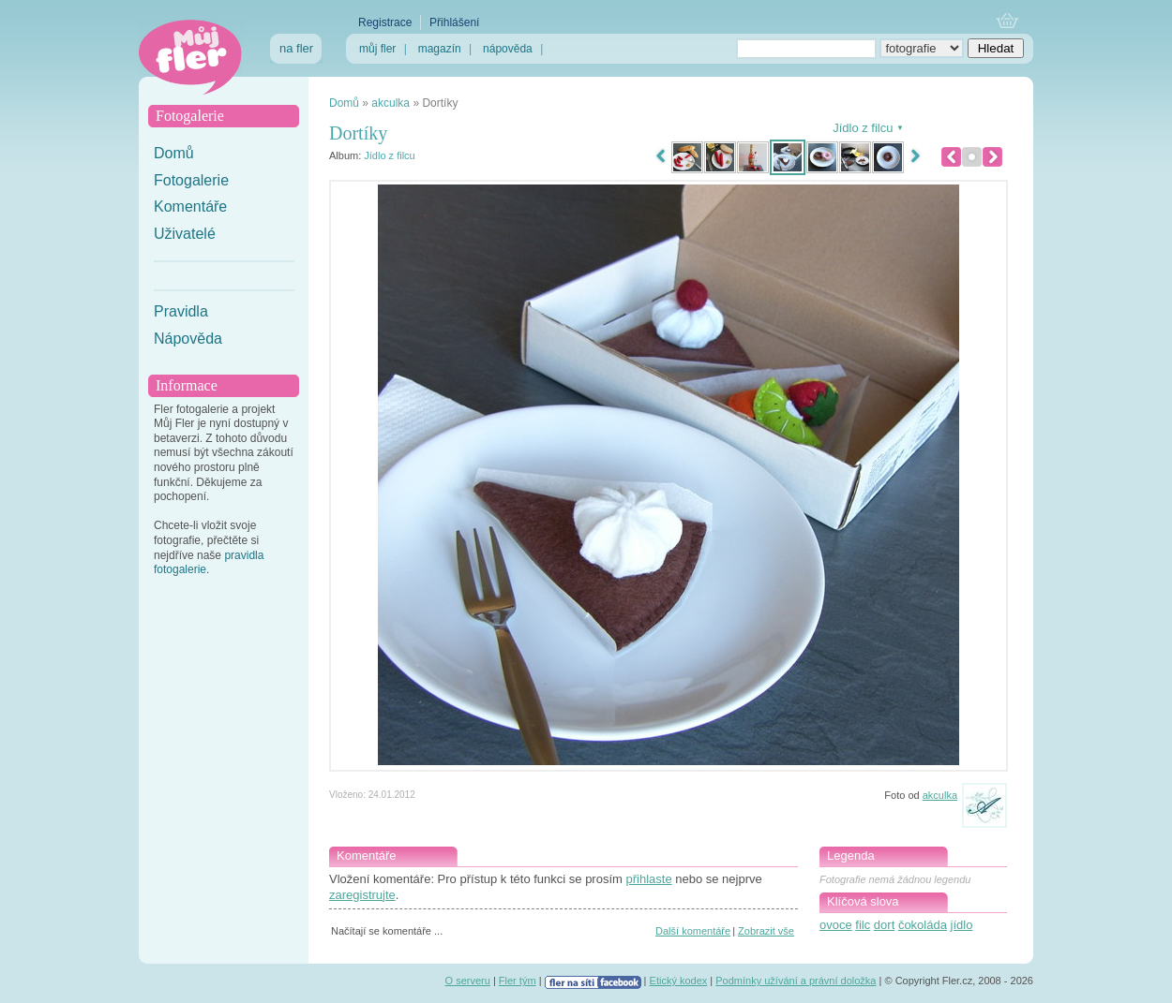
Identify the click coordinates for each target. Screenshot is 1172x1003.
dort (884, 925)
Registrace (385, 22)
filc (862, 925)
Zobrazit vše (766, 931)
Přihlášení (454, 22)
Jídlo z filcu (389, 155)
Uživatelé (185, 234)
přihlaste (648, 879)
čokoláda (922, 925)
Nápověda (188, 339)
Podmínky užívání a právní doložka (795, 980)
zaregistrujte (362, 895)
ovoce (835, 925)
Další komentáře (692, 931)
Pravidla (181, 311)
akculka (390, 103)
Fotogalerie (191, 180)
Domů (174, 153)
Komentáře (190, 206)
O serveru (467, 980)
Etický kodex (679, 980)
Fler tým (517, 980)
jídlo (962, 925)
